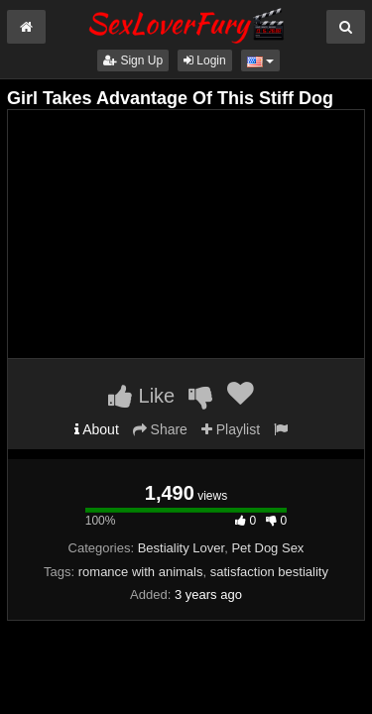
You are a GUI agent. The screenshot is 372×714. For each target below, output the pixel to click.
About (96, 429)
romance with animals (140, 571)
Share (160, 429)
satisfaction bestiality (269, 571)
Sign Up (133, 60)
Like (141, 396)
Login (205, 60)
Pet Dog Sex (267, 547)
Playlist (230, 429)
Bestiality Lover (181, 547)
